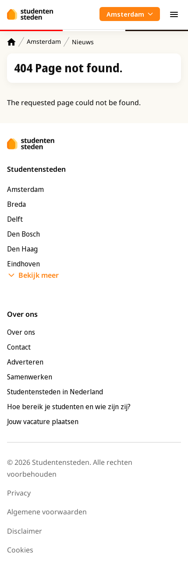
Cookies (20, 550)
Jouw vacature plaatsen (42, 421)
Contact (19, 347)
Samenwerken (29, 377)
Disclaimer (24, 531)
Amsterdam (44, 41)
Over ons (21, 332)
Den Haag (22, 249)
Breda (16, 204)
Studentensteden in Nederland (55, 392)
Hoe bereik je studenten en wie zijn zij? (69, 406)
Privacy (19, 493)
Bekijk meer (38, 275)
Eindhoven (23, 264)
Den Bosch (23, 234)
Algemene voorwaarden (47, 512)
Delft (15, 219)
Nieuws (83, 42)
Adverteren (25, 362)
